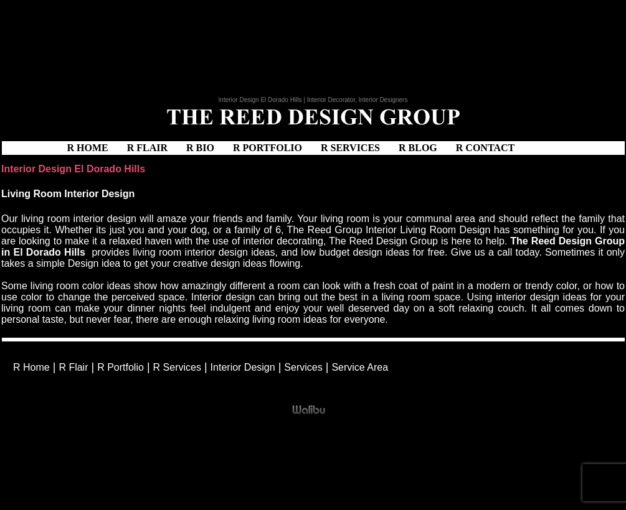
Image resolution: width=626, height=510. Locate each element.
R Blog (418, 147)
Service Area (359, 367)
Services (303, 367)
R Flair (147, 147)
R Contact (485, 147)
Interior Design (243, 367)
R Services (350, 147)
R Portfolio (267, 147)
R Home (87, 147)
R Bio (200, 147)
